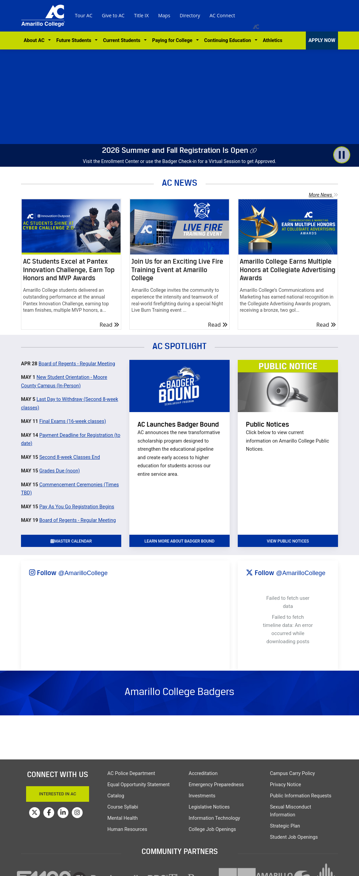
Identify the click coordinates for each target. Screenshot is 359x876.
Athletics (272, 40)
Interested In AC (57, 793)
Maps (164, 15)
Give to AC (113, 15)
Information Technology (214, 818)
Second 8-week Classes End (69, 457)
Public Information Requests (300, 796)
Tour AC (83, 15)
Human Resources (127, 829)
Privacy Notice (285, 785)
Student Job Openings (294, 837)
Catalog (115, 796)
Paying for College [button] (173, 40)
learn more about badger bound (180, 541)
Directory (190, 15)
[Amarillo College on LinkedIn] (63, 812)
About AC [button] (35, 40)
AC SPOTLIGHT (179, 346)
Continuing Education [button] (228, 40)
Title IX (141, 15)
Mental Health (122, 818)
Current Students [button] (123, 40)
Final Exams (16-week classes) (72, 421)
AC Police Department (131, 773)
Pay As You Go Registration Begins (76, 507)
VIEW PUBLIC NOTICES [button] (288, 541)
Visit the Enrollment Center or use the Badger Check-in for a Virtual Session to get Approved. (179, 161)
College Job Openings (212, 829)
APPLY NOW (322, 40)
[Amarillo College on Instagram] (77, 812)
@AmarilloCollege (83, 573)
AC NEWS (179, 182)
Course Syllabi (122, 807)
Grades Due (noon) (59, 471)
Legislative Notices (209, 807)
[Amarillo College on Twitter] (34, 812)
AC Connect (222, 15)
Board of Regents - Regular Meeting (77, 364)
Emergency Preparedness (216, 785)
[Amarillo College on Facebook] (48, 812)
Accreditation (203, 773)
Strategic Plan (285, 826)
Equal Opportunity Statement (138, 785)
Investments (202, 796)
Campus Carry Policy (292, 773)
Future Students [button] (74, 40)
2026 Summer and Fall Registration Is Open (175, 150)
